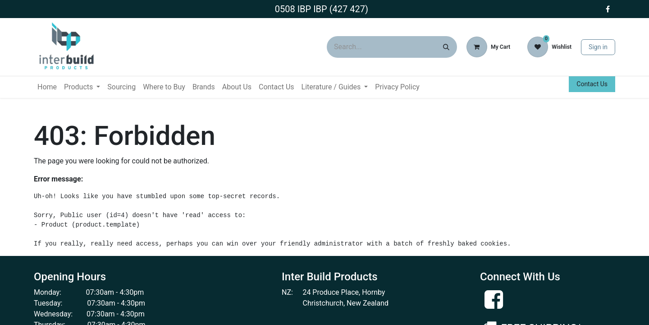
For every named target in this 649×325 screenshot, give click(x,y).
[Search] (446, 47)
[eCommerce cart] (488, 46)
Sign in (598, 47)
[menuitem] (47, 87)
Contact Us (592, 84)
